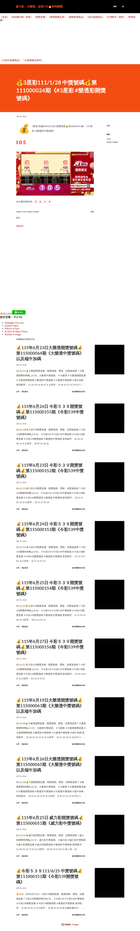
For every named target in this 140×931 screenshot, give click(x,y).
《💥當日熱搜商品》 (10, 60)
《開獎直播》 (40, 16)
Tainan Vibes (12, 325)
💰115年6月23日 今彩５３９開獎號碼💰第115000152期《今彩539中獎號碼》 (50, 470)
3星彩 (109, 139)
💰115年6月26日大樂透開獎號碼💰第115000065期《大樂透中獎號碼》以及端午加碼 (50, 764)
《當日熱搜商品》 (95, 16)
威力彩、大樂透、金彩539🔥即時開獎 (39, 6)
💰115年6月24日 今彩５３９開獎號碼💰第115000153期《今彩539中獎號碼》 (50, 529)
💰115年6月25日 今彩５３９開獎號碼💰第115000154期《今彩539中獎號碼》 (50, 588)
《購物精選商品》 (76, 16)
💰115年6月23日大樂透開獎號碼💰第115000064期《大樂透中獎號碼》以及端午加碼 (50, 353)
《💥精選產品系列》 (32, 60)
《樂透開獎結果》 (57, 16)
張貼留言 (20, 226)
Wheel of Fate (12, 328)
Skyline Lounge (13, 334)
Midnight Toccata (14, 322)
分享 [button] (108, 126)
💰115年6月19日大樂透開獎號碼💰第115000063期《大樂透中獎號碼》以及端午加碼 (50, 705)
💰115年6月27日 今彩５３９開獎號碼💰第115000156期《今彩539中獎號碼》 (50, 647)
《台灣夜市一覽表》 (115, 16)
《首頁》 (4, 16)
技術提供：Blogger (70, 924)
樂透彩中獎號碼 (112, 142)
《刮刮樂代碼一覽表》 (21, 16)
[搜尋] (114, 6)
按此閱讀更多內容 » (79, 392)
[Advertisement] (69, 40)
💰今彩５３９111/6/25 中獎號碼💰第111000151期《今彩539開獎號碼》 (49, 876)
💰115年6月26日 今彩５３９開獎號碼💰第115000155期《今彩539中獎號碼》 (50, 412)
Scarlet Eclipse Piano (16, 331)
